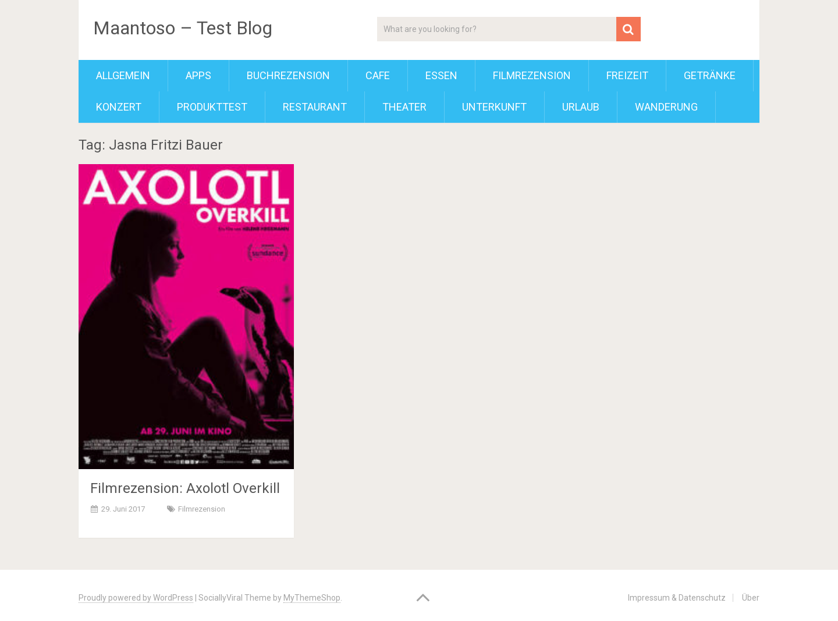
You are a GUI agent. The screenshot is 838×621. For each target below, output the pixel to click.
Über (750, 597)
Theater (404, 107)
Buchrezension (288, 75)
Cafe (377, 75)
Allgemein (123, 75)
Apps (198, 75)
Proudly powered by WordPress (136, 597)
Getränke (710, 75)
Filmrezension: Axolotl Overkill (185, 488)
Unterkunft (494, 107)
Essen (441, 75)
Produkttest (212, 107)
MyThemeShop (311, 597)
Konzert (118, 107)
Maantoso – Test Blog (182, 28)
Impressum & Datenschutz (677, 597)
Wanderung (666, 107)
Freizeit (627, 75)
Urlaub (580, 107)
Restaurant (315, 107)
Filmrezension (532, 75)
